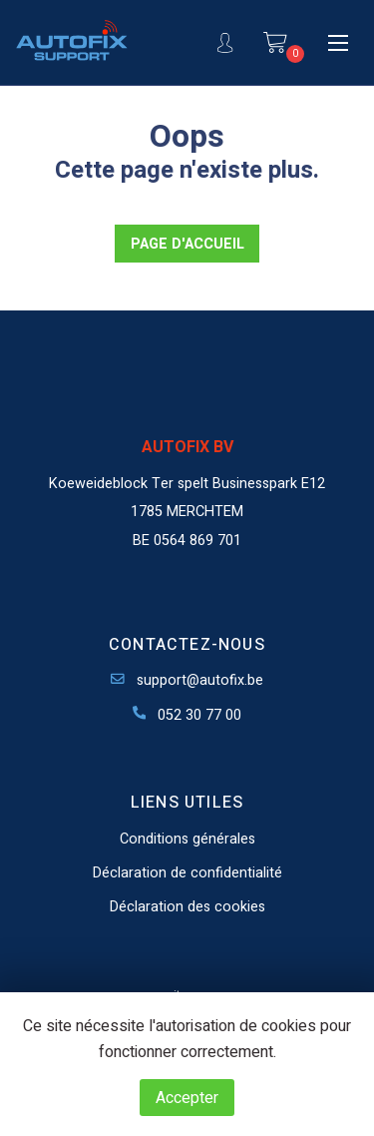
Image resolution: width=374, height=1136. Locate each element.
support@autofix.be (187, 680)
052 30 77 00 (187, 715)
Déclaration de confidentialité (187, 872)
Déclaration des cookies (187, 906)
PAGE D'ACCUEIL (187, 244)
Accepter (187, 1098)
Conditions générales (187, 839)
